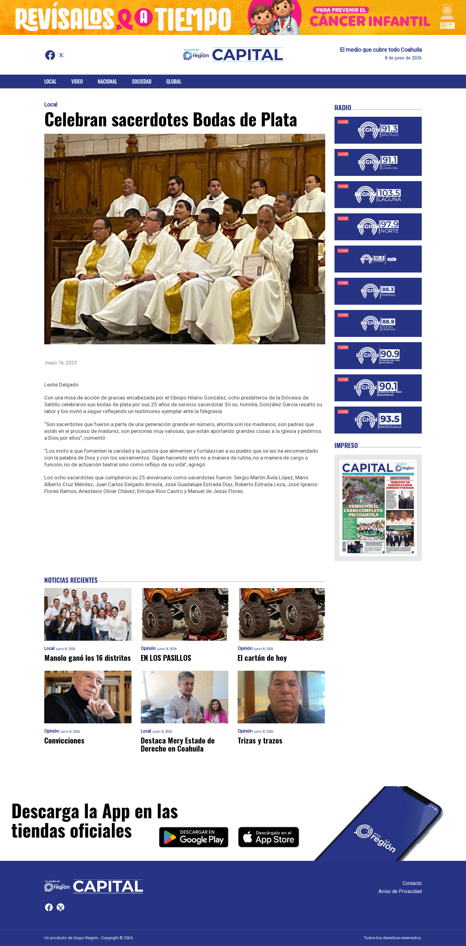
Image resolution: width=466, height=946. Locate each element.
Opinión (148, 648)
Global (173, 81)
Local (50, 81)
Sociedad (142, 81)
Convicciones (64, 740)
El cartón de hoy (262, 657)
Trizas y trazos (260, 740)
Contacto (412, 883)
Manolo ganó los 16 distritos (87, 657)
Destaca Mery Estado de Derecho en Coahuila (178, 744)
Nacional (107, 81)
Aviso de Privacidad (400, 891)
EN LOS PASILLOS (166, 657)
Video (77, 81)
